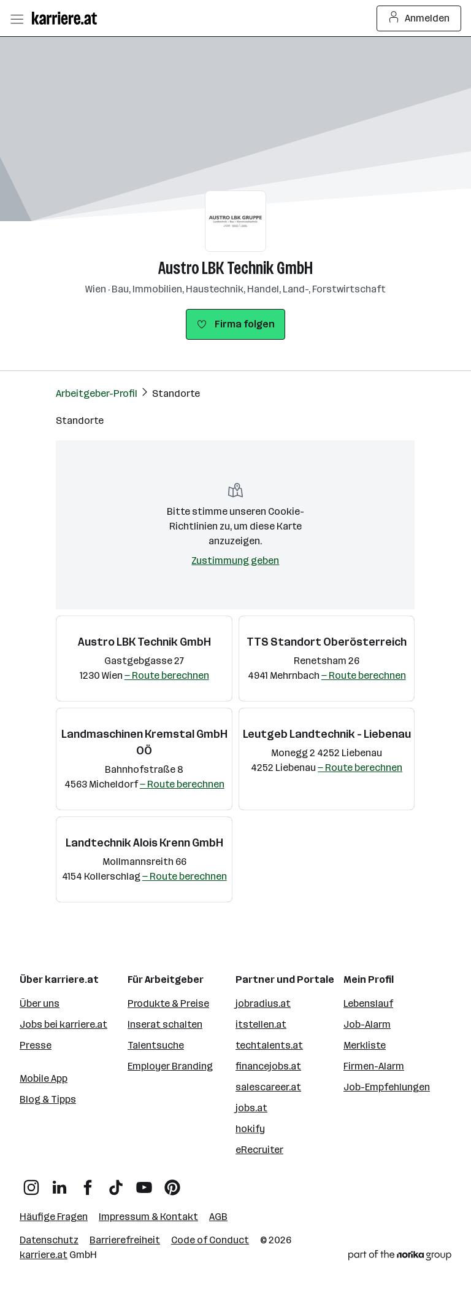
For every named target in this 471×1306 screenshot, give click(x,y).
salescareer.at (268, 1087)
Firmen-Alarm (373, 1066)
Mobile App (43, 1078)
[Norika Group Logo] (399, 1257)
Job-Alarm (367, 1024)
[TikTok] (116, 1183)
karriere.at (43, 1255)
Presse (36, 1045)
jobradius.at (263, 1003)
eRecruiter (259, 1149)
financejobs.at (268, 1066)
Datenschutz (49, 1240)
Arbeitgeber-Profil (96, 393)
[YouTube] (144, 1183)
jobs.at (251, 1108)
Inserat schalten (165, 1024)
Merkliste (364, 1045)
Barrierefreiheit (125, 1240)
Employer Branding (170, 1066)
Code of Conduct (210, 1240)
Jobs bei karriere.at (63, 1024)
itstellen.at (261, 1024)
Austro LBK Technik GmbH (235, 268)
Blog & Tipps (48, 1099)
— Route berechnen (166, 675)
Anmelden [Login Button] (419, 18)
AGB (218, 1216)
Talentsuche (156, 1045)
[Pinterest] (172, 1183)
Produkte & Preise (168, 1003)
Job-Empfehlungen (386, 1087)
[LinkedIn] (59, 1183)
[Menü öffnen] (16, 18)
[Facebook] (87, 1183)
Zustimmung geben (235, 560)
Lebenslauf (368, 1003)
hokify (250, 1129)
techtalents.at (269, 1045)
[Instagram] (31, 1183)
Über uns (39, 1003)
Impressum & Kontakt (148, 1216)
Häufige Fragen (54, 1216)
